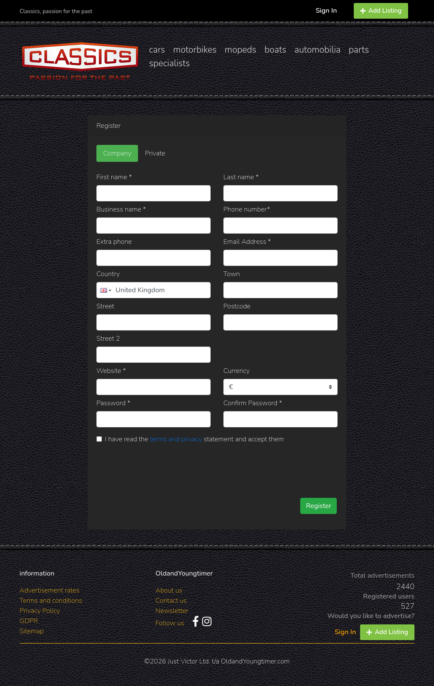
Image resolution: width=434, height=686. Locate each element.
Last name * (241, 177)
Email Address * (247, 241)
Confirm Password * (252, 403)
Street (105, 306)
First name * (114, 177)
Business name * (121, 209)
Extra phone (114, 241)
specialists (169, 63)
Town (231, 274)
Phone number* (246, 209)
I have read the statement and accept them (194, 439)
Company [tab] (117, 153)
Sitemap (32, 631)
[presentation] (224, 467)
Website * (111, 370)
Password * (113, 403)
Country (108, 274)
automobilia (317, 50)
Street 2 (108, 338)
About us (168, 590)
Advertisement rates (49, 590)
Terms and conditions (51, 600)
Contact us (171, 600)
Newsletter (171, 610)
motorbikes (195, 50)
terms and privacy (176, 439)
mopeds (240, 50)
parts (359, 50)
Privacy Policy (40, 610)
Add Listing (381, 10)
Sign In (326, 10)
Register (318, 506)
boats (276, 50)
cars (157, 50)
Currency (236, 370)
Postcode (237, 306)
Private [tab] (155, 153)
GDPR (29, 621)
